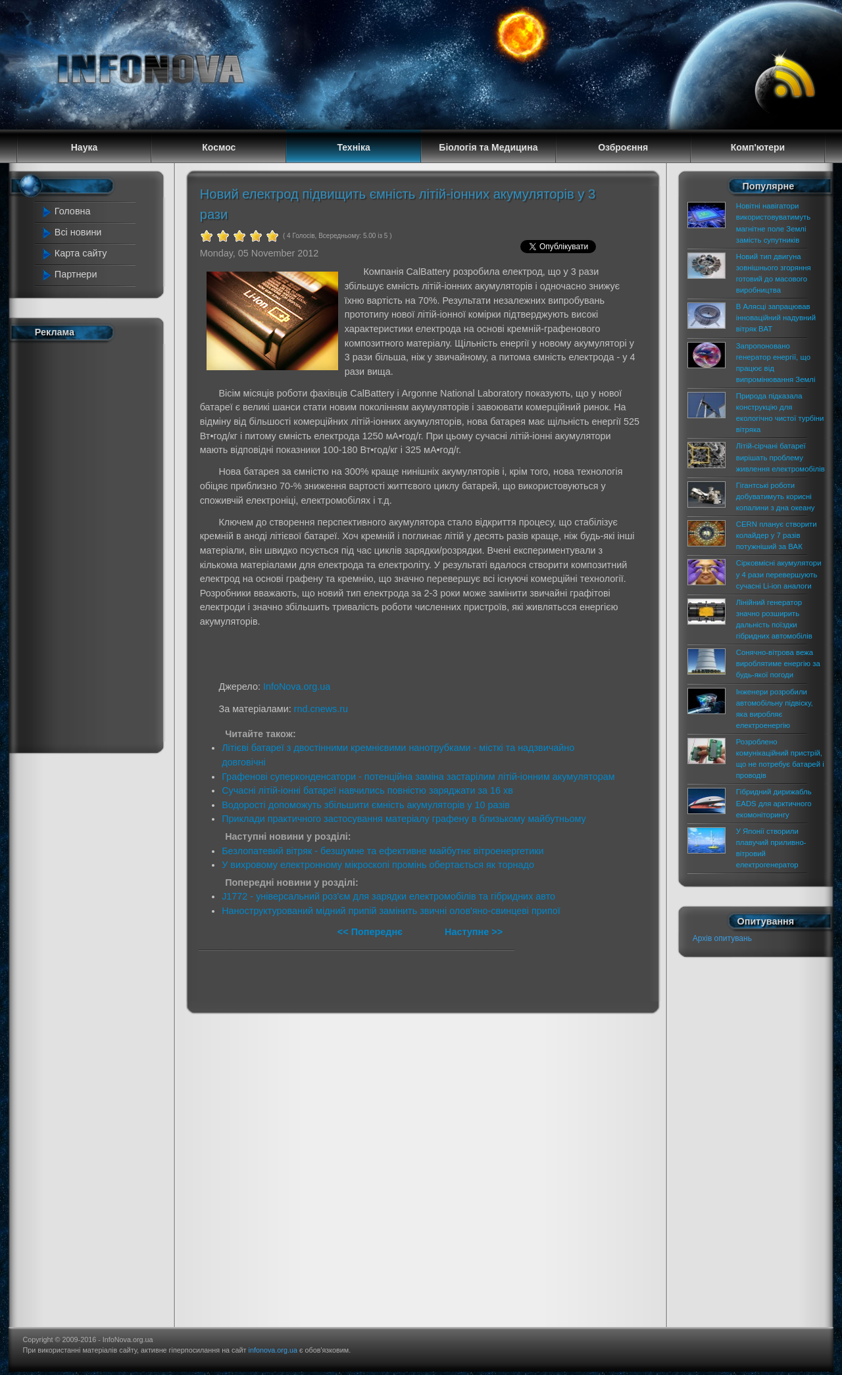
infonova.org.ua (273, 1350)
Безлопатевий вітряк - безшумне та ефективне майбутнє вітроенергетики (382, 851)
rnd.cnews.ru (321, 709)
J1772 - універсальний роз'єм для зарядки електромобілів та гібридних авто (388, 896)
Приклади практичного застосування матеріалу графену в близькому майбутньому (404, 818)
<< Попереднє (371, 932)
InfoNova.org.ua (296, 686)
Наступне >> (474, 932)
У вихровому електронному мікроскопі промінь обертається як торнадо (378, 864)
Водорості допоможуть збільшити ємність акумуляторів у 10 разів (366, 805)
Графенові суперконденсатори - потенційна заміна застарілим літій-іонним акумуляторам (418, 776)
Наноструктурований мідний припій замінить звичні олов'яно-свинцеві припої (391, 910)
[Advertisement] (93, 544)
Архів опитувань (722, 938)
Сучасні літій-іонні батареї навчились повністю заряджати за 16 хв (367, 790)
